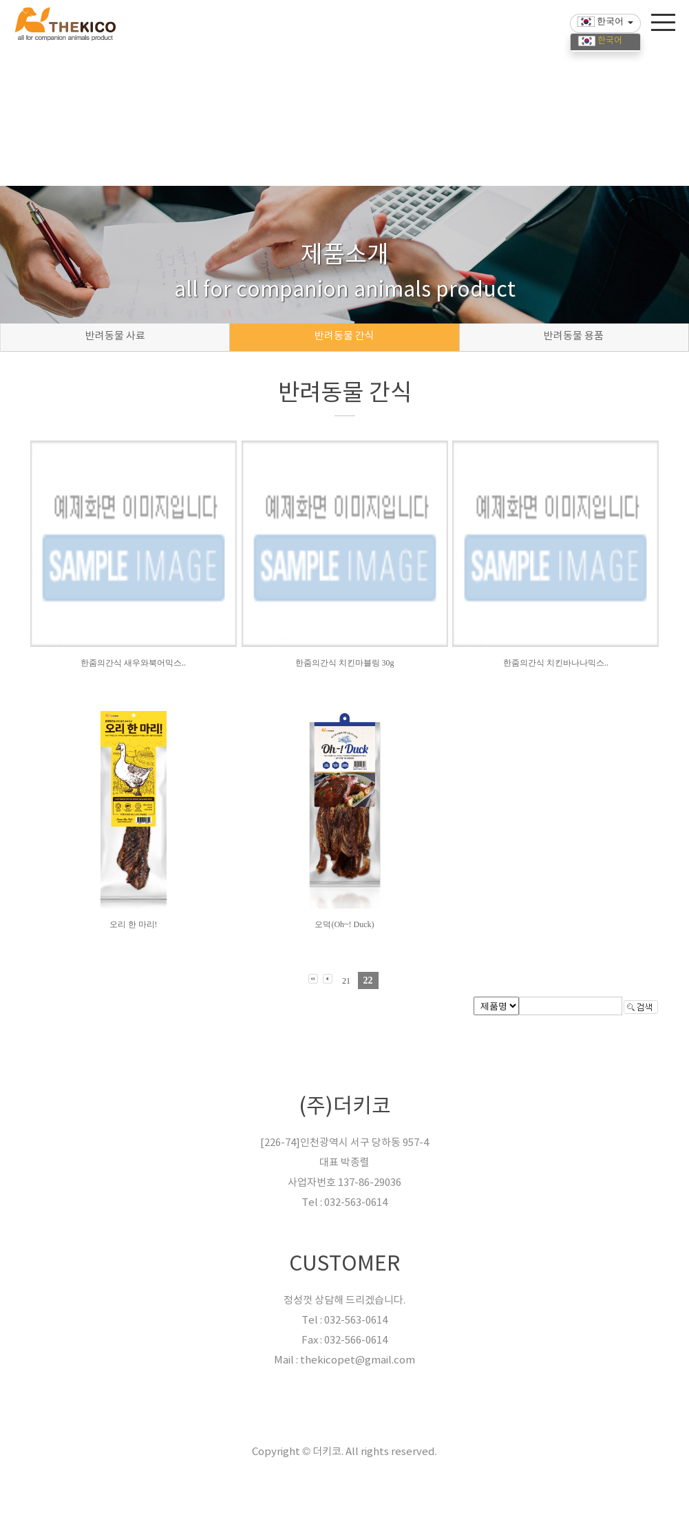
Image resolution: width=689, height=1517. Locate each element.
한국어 (600, 41)
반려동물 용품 (574, 336)
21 (346, 981)
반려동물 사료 (115, 336)
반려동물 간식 (344, 336)
